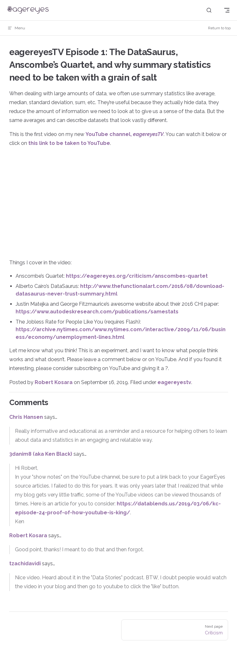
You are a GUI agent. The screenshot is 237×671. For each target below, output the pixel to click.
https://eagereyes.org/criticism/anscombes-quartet (137, 276)
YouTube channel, (125, 134)
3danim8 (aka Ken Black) (40, 454)
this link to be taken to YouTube (69, 143)
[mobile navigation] (226, 10)
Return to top (219, 28)
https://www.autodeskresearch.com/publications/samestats (97, 312)
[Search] (209, 10)
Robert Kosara (54, 382)
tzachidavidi (25, 563)
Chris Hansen (26, 417)
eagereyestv (174, 382)
